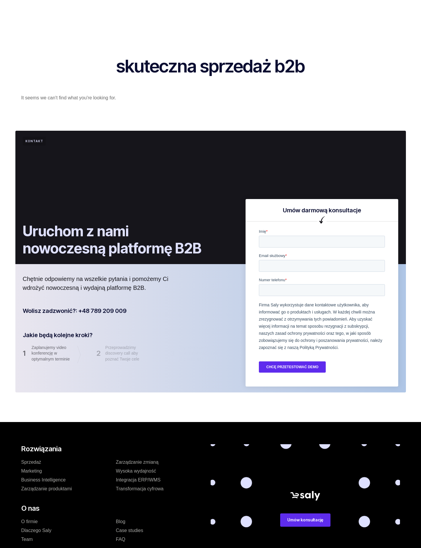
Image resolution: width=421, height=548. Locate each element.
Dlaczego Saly (36, 530)
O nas (203, 10)
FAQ (120, 539)
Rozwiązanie (110, 10)
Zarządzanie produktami (46, 488)
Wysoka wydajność (136, 470)
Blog (224, 10)
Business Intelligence (43, 479)
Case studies (173, 10)
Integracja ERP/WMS (138, 479)
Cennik (141, 10)
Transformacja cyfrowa (140, 488)
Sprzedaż (31, 462)
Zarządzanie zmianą (137, 462)
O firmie (29, 521)
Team (27, 539)
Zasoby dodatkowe (259, 10)
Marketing (31, 470)
